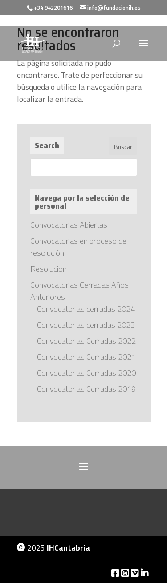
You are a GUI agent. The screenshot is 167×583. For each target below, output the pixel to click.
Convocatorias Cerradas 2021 (86, 357)
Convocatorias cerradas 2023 (86, 325)
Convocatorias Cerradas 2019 (86, 389)
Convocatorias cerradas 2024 (86, 309)
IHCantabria (68, 548)
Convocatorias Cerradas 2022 (86, 341)
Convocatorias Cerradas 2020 (86, 373)
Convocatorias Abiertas (68, 225)
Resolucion (48, 269)
